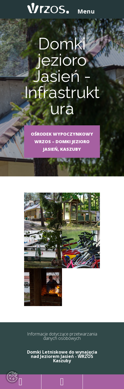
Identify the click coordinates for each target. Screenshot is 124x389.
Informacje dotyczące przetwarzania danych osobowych (62, 336)
